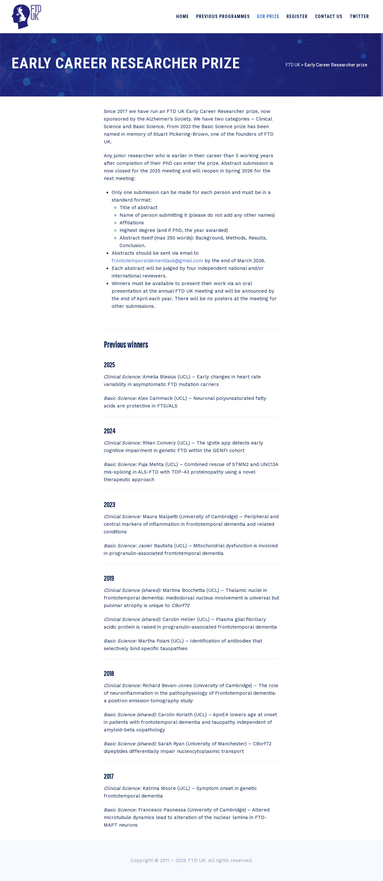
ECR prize (268, 16)
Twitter (359, 16)
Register (297, 16)
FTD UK (197, 860)
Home (182, 16)
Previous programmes (223, 16)
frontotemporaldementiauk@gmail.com (157, 261)
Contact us (329, 16)
